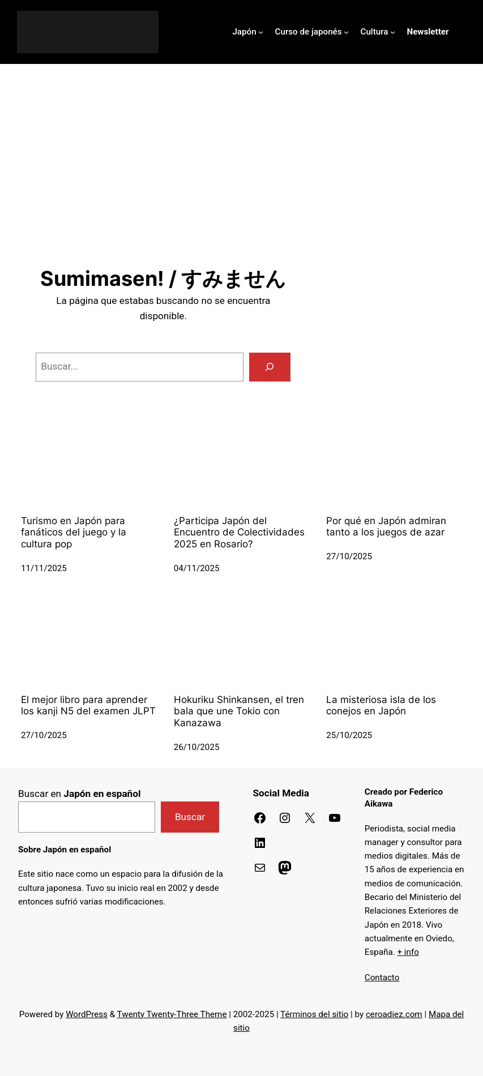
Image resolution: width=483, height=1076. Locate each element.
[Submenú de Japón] (260, 32)
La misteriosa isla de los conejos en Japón (381, 705)
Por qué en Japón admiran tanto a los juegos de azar (386, 526)
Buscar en (79, 793)
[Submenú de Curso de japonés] (346, 32)
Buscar (190, 816)
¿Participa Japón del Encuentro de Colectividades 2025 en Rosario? (239, 532)
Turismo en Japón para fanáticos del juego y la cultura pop (73, 532)
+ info (407, 952)
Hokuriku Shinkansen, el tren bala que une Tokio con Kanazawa (239, 711)
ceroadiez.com (394, 1014)
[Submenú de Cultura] (392, 32)
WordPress (87, 1014)
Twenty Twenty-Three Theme (172, 1014)
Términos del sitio (314, 1014)
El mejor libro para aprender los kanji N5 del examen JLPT (88, 705)
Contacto (382, 977)
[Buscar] (270, 367)
